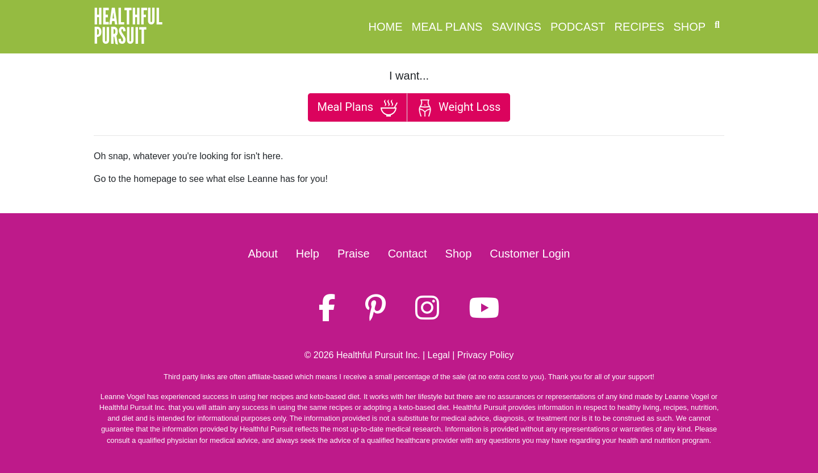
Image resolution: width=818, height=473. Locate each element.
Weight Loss (458, 108)
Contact (407, 253)
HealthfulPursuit (128, 27)
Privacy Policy (485, 355)
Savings (516, 26)
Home (386, 26)
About (263, 253)
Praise (353, 253)
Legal (439, 355)
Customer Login (530, 253)
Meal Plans (447, 26)
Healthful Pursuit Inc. (378, 355)
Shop (689, 26)
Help (307, 253)
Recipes (640, 26)
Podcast (578, 26)
